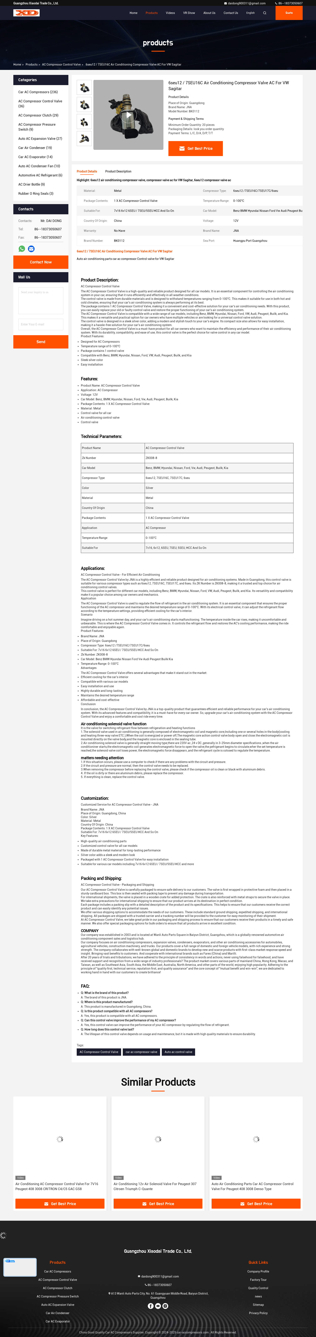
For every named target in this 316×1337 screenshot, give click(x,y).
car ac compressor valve (141, 1052)
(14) (35, 157)
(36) (40, 103)
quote (289, 12)
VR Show (189, 13)
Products (152, 13)
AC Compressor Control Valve (61, 64)
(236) (38, 92)
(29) (38, 115)
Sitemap (258, 1304)
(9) (36, 127)
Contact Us (231, 13)
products (32, 64)
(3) (35, 194)
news (258, 1296)
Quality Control (258, 1288)
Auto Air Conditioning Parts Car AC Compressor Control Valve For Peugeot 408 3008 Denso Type (252, 1186)
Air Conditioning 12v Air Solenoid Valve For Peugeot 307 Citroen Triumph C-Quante (155, 1186)
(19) (35, 148)
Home (133, 13)
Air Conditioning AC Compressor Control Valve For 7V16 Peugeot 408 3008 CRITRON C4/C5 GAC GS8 (56, 1186)
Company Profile (258, 1271)
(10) (39, 166)
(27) (40, 139)
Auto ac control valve (178, 1052)
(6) (40, 175)
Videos (170, 13)
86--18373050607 (289, 3)
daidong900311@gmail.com (245, 3)
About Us (209, 13)
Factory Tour (258, 1279)
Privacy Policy (258, 1313)
